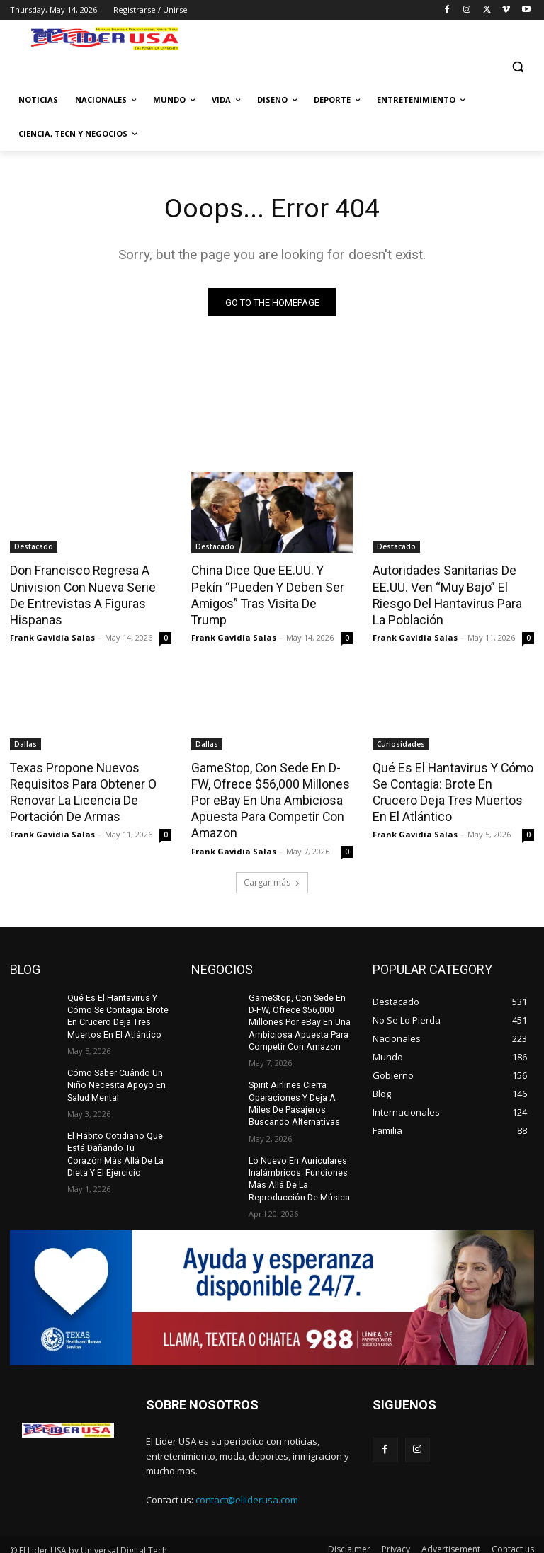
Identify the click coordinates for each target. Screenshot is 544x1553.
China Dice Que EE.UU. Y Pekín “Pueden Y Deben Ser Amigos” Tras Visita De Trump (271, 586)
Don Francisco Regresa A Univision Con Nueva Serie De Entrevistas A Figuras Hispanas (87, 593)
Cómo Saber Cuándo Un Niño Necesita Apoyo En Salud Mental (114, 1077)
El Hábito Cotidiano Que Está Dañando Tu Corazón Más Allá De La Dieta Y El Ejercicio (118, 1145)
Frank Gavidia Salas (52, 635)
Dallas (25, 742)
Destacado (33, 547)
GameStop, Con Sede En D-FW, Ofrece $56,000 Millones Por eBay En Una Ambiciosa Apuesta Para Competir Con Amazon (272, 796)
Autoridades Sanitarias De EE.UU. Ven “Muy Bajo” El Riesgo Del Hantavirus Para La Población (452, 593)
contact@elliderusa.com (247, 1489)
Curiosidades (401, 742)
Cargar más (272, 876)
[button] (517, 66)
